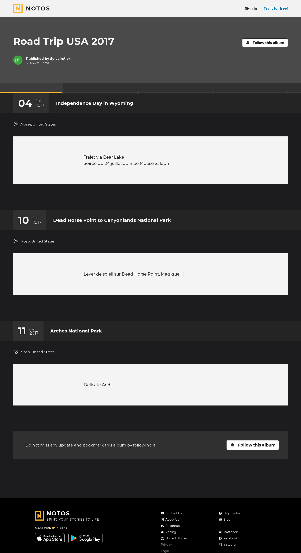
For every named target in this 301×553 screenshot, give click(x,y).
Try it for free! (276, 8)
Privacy (166, 545)
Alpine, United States (34, 124)
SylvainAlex (60, 59)
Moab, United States (34, 245)
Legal (165, 551)
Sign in (251, 8)
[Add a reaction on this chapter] (142, 199)
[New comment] (158, 199)
